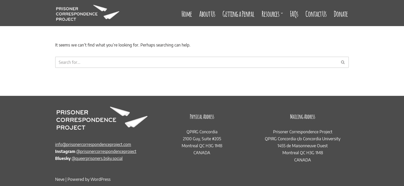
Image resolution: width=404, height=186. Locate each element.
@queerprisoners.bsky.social (97, 158)
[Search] (196, 62)
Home (187, 13)
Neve (59, 179)
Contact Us (316, 13)
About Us (207, 13)
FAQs (294, 13)
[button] (282, 13)
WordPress (100, 179)
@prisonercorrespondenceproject (106, 151)
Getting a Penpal (239, 13)
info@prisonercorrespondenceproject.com (93, 144)
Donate (341, 13)
